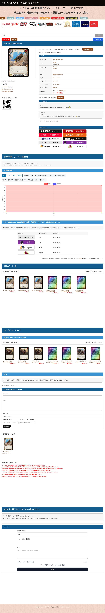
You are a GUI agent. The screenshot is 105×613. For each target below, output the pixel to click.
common (55, 68)
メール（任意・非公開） (24, 540)
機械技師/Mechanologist (58, 74)
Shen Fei (57, 64)
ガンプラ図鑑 (44, 18)
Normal (54, 62)
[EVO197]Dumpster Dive (7, 86)
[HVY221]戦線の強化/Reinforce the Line (22, 362)
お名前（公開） (7, 421)
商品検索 (19, 18)
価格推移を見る (62, 90)
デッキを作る (98, 39)
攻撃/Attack (55, 81)
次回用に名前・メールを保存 (54, 567)
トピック (5, 415)
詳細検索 (14, 39)
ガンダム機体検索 (58, 18)
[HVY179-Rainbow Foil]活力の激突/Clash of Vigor (52, 362)
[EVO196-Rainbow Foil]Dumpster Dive (50, 291)
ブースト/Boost (56, 84)
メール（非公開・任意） (27, 421)
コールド (100, 271)
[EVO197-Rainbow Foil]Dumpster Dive (65, 291)
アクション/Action (56, 77)
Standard (55, 66)
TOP (2, 18)
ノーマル (88, 271)
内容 (4, 400)
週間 (4, 175)
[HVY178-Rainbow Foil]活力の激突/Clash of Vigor (95, 362)
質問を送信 (6, 427)
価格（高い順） (14, 271)
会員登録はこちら (88, 49)
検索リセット (6, 39)
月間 (9, 175)
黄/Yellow (55, 87)
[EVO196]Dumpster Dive (7, 89)
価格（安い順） (6, 271)
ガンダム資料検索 (72, 18)
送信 (52, 570)
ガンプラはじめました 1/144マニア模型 (20, 3)
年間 (14, 175)
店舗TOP (10, 18)
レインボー (94, 271)
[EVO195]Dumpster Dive (7, 91)
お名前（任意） (21, 532)
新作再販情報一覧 (32, 18)
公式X (81, 258)
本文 (18, 549)
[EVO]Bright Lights (58, 59)
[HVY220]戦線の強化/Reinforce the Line (8, 362)
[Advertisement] (18, 124)
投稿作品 (83, 18)
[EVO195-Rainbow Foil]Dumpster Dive (79, 291)
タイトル (5, 394)
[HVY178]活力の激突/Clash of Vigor (81, 362)
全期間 (19, 175)
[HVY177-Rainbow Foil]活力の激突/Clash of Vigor (66, 362)
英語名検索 (60, 97)
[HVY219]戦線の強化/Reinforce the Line (37, 362)
